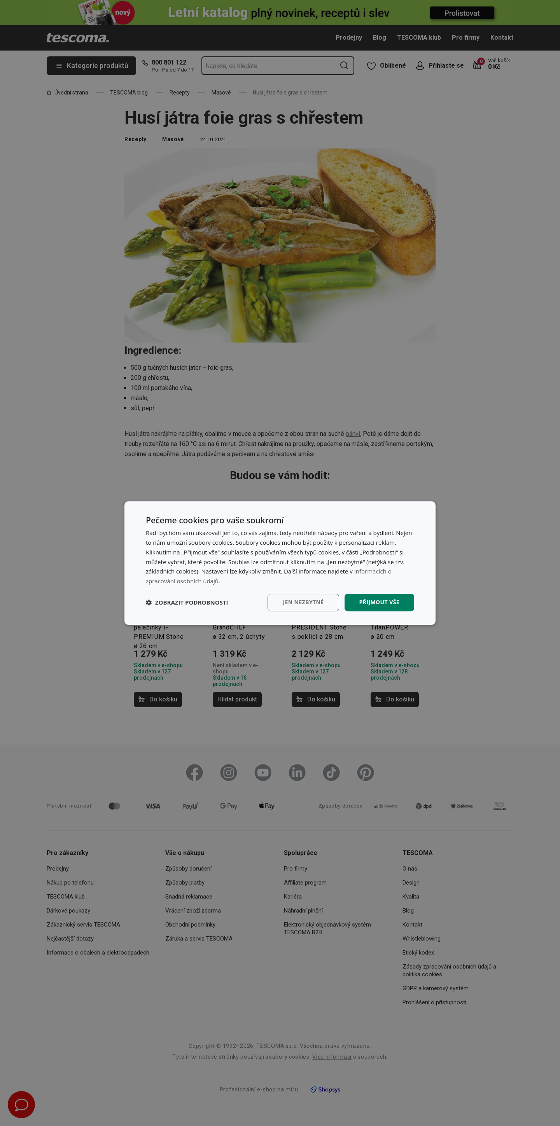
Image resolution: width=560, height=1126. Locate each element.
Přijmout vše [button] (379, 602)
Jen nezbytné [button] (303, 602)
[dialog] (280, 563)
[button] (187, 602)
